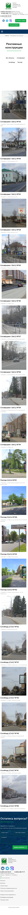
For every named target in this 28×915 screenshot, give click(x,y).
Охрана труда (3, 887)
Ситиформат (21, 58)
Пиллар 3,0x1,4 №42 (8, 590)
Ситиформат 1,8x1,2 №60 (10, 265)
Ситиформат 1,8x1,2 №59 (10, 408)
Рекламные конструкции (6, 898)
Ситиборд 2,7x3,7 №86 (9, 806)
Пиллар (20, 62)
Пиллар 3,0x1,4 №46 (8, 517)
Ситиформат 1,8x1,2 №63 (10, 194)
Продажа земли (4, 901)
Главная (7, 35)
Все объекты (10, 58)
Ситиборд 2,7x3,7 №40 (9, 698)
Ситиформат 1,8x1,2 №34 (10, 122)
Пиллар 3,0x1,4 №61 (8, 480)
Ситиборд (12, 62)
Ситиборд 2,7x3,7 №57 (9, 662)
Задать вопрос (19, 848)
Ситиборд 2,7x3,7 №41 (9, 770)
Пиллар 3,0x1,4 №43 (8, 554)
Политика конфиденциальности (8, 889)
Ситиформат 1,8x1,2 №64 (10, 230)
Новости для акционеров (7, 892)
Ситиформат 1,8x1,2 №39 (10, 445)
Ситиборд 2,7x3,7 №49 (9, 733)
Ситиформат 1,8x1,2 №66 (10, 372)
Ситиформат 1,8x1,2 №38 (10, 301)
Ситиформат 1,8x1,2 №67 (10, 336)
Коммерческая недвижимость (8, 895)
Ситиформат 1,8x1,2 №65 (10, 159)
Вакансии (2, 884)
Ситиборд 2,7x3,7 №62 (9, 627)
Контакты (2, 881)
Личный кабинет (14, 25)
